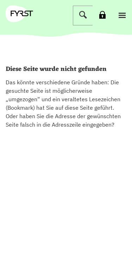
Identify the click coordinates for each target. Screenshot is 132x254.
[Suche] (83, 15)
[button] (122, 15)
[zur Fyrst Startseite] (22, 13)
